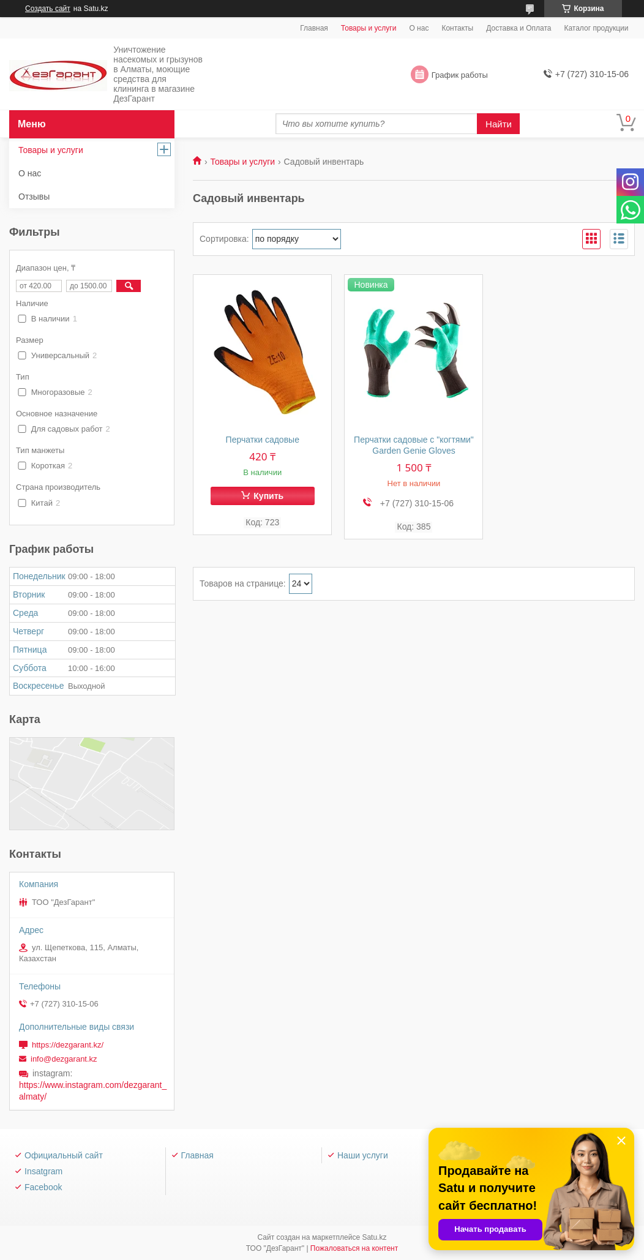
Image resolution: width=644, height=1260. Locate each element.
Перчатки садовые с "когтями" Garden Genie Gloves (414, 445)
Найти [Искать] (498, 124)
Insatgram (43, 1171)
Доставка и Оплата (518, 28)
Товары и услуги (369, 28)
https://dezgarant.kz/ (67, 1044)
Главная (314, 28)
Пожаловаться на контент (354, 1248)
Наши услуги (362, 1155)
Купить (268, 496)
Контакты (457, 28)
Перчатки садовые (262, 439)
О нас (419, 28)
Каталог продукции (596, 28)
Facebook (43, 1187)
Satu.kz (374, 1237)
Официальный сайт (63, 1155)
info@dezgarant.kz (64, 1058)
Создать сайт (47, 8)
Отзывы (34, 196)
